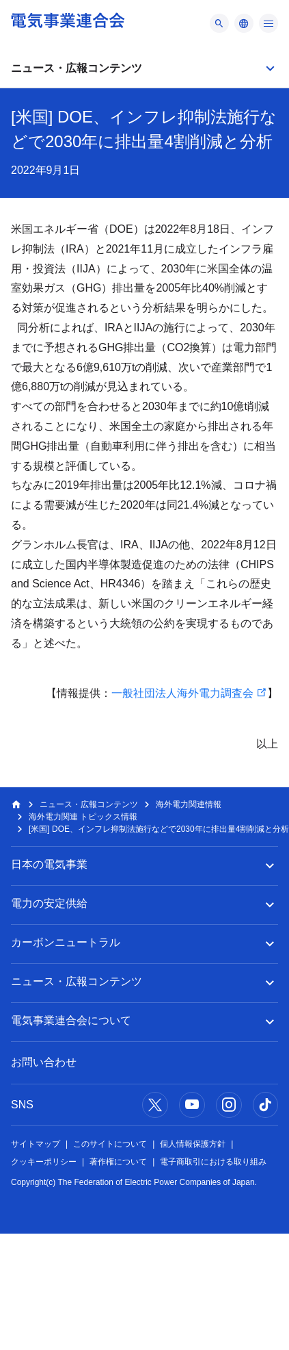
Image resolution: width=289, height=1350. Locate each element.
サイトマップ (35, 1144)
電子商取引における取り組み (213, 1162)
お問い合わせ (44, 1062)
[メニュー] (219, 23)
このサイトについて (110, 1144)
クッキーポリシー (44, 1162)
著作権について (118, 1162)
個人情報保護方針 (192, 1144)
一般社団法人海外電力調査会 (182, 693)
